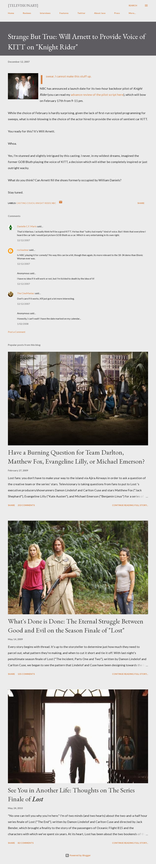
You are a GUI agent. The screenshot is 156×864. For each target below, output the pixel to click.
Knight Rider (43, 203)
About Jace (99, 13)
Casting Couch (25, 203)
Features (64, 13)
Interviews (45, 13)
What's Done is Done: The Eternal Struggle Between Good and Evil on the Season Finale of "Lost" (75, 625)
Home (11, 13)
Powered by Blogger (78, 855)
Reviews (27, 13)
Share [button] (140, 203)
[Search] (133, 5)
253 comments (26, 505)
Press (117, 13)
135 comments (26, 674)
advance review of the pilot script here (97, 94)
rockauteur (23, 249)
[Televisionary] (23, 5)
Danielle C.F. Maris (27, 226)
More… (132, 13)
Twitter (81, 13)
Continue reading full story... (130, 505)
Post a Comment (16, 331)
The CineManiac (25, 293)
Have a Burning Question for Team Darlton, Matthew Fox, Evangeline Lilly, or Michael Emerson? (76, 457)
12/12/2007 (23, 240)
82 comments (26, 843)
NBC (54, 203)
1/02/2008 (22, 323)
